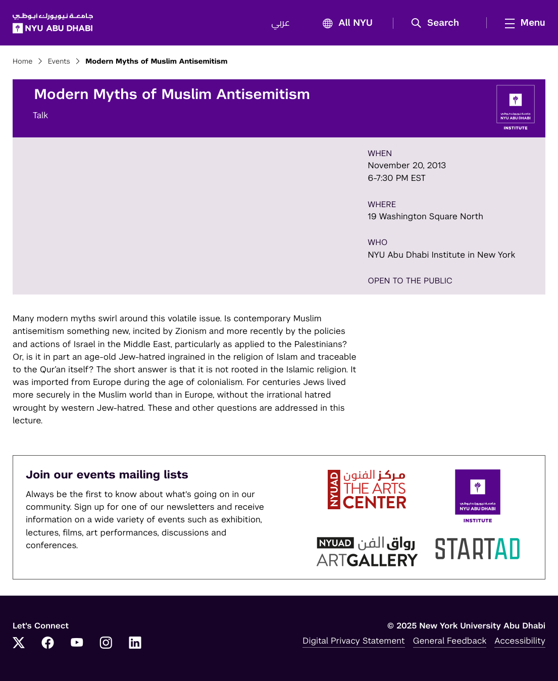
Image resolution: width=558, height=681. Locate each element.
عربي (280, 23)
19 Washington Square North (425, 216)
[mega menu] (522, 22)
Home (23, 61)
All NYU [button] (345, 23)
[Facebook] (48, 644)
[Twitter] (18, 644)
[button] (438, 23)
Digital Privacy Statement (353, 640)
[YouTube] (76, 644)
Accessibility (519, 640)
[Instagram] (106, 644)
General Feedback (450, 640)
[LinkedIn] (135, 644)
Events (59, 61)
